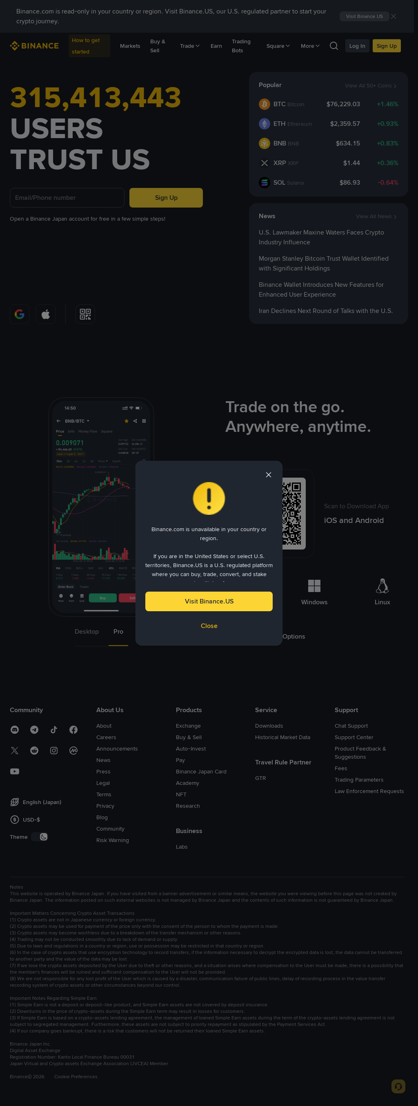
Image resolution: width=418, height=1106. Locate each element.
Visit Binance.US (209, 601)
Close (209, 625)
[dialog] (209, 553)
